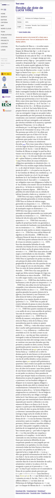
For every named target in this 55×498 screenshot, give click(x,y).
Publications (6, 35)
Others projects (5, 39)
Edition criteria (4, 21)
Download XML (21, 491)
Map (2, 25)
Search (4, 17)
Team (3, 32)
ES (5, 9)
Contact (4, 43)
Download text (31, 491)
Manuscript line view (22, 493)
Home (3, 14)
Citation (4, 47)
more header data (25, 32)
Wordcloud (41, 491)
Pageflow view (46, 493)
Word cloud (6, 28)
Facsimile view (35, 493)
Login (3, 50)
